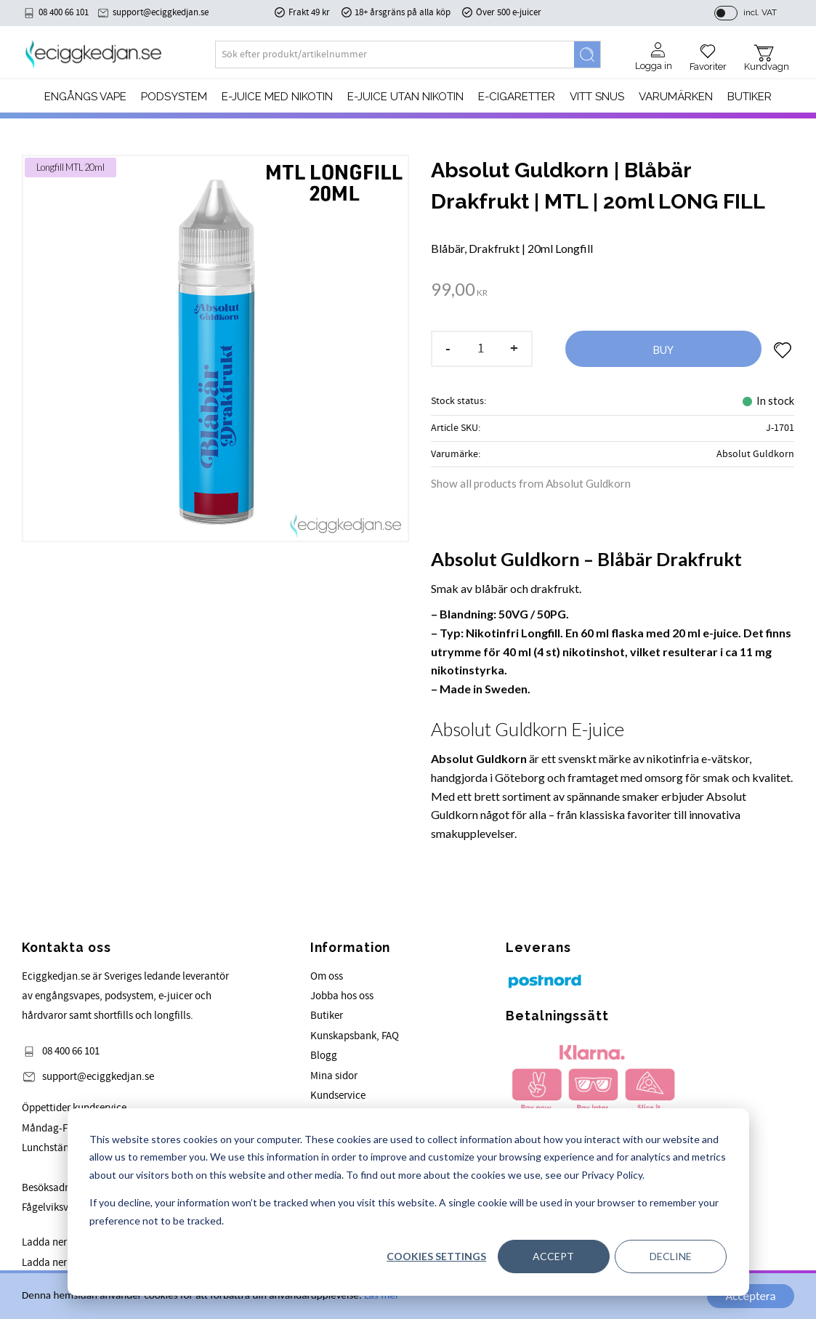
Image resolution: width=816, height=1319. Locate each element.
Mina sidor (333, 1076)
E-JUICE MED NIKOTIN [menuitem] (277, 96)
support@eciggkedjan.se (161, 12)
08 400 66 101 (64, 12)
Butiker (326, 1015)
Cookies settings (436, 1256)
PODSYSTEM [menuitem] (174, 96)
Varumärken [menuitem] (676, 96)
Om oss (326, 976)
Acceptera (750, 1296)
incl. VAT (760, 12)
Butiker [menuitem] (749, 96)
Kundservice (337, 1095)
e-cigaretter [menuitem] (516, 96)
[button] (708, 52)
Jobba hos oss (341, 996)
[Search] (587, 54)
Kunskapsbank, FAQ (354, 1036)
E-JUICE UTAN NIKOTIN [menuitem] (405, 96)
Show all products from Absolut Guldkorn (531, 483)
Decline (671, 1256)
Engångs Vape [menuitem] (85, 96)
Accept (553, 1256)
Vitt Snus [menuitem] (597, 96)
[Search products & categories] (395, 54)
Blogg (323, 1055)
